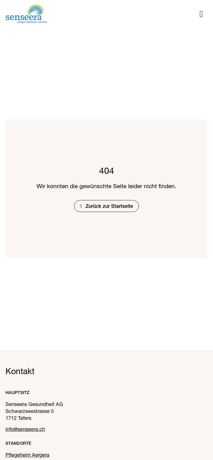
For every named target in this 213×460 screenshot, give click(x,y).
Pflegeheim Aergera (27, 455)
